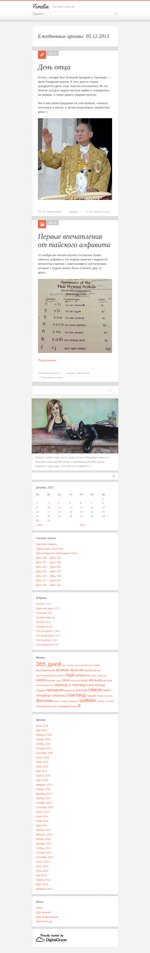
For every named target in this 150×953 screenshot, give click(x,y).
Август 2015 (42, 757)
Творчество (42, 626)
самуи (95, 689)
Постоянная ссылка (99, 211)
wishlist (70, 665)
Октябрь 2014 (44, 802)
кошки (51, 680)
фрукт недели (61, 701)
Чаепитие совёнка (46, 544)
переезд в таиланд (70, 685)
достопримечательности (50, 675)
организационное (45, 685)
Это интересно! (44, 644)
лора (58, 680)
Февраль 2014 (44, 834)
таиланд (76, 695)
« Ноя (39, 524)
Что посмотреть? (45, 635)
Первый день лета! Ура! (49, 548)
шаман (87, 700)
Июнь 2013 (42, 870)
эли (106, 701)
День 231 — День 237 (48, 571)
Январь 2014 (43, 839)
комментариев (47, 917)
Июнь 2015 (42, 766)
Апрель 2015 (43, 775)
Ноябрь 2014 (43, 798)
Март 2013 (42, 884)
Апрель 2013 (43, 879)
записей (43, 912)
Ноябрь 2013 (43, 848)
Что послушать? (45, 631)
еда (70, 674)
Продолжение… (48, 360)
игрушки (101, 675)
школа (100, 701)
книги (41, 680)
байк (97, 665)
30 (37, 520)
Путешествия (43, 617)
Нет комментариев (52, 211)
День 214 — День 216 (48, 585)
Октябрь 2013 (44, 852)
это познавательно (64, 706)
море (84, 680)
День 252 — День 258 (48, 562)
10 (48, 507)
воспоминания (45, 670)
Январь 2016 (43, 739)
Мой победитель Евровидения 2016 (56, 553)
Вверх (110, 390)
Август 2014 (42, 812)
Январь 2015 (43, 789)
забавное (82, 675)
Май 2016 (41, 730)
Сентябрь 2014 (44, 807)
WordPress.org (44, 921)
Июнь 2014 (42, 821)
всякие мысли (69, 669)
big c (64, 665)
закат (93, 675)
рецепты (69, 690)
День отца (54, 67)
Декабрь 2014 (44, 793)
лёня (66, 680)
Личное (40, 604)
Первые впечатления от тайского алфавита (74, 240)
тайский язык (83, 373)
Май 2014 (41, 825)
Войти (39, 907)
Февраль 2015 (44, 784)
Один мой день (44, 608)
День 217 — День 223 (48, 580)
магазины (75, 680)
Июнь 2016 (42, 725)
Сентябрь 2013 (44, 857)
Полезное (41, 613)
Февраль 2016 (44, 734)
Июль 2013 (42, 866)
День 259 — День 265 (48, 557)
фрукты (74, 701)
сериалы (59, 695)
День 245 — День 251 (48, 566)
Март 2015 (42, 780)
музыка (70, 373)
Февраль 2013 (44, 889)
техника (108, 695)
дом (99, 670)
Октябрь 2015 (44, 748)
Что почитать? (44, 640)
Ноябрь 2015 (43, 744)
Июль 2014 (42, 816)
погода (99, 685)
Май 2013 (41, 875)
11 (59, 507)
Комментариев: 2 (51, 373)
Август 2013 (42, 861)
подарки (41, 690)
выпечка (90, 670)
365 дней (48, 664)
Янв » (83, 524)
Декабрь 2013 (44, 843)
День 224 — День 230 (48, 576)
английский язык (84, 665)
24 (48, 516)
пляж (90, 685)
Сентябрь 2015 (44, 753)
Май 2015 (41, 771)
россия (81, 690)
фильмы (44, 700)
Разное (40, 622)
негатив (107, 680)
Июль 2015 (42, 762)
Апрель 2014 (43, 830)
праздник (73, 211)
